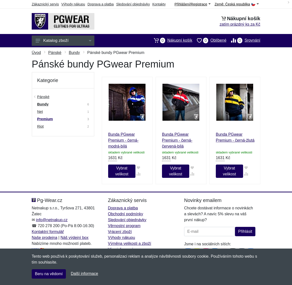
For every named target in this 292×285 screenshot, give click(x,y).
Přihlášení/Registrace (192, 4)
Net (40, 111)
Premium (45, 119)
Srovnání (243, 40)
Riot (40, 126)
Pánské (54, 52)
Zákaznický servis (45, 4)
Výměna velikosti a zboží (129, 243)
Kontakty (159, 4)
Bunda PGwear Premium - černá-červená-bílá (177, 140)
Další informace (84, 273)
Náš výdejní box (74, 237)
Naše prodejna (44, 237)
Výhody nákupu (73, 4)
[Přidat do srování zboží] (138, 174)
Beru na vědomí (49, 274)
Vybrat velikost (121, 171)
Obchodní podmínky (125, 214)
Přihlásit (245, 231)
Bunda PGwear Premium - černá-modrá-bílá (123, 140)
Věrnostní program (124, 226)
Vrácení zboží (120, 232)
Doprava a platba (101, 4)
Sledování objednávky (133, 4)
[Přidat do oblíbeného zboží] (138, 168)
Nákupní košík (170, 40)
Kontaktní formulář (48, 232)
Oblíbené (209, 40)
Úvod (36, 52)
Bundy (74, 52)
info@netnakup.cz (51, 220)
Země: (237, 4)
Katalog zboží (63, 40)
